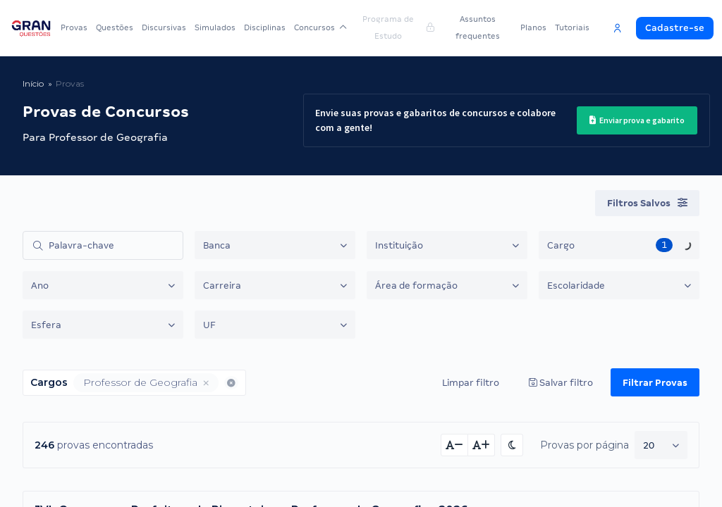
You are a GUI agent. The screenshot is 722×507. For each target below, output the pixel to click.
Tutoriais (572, 27)
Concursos (318, 27)
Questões (114, 27)
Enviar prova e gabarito (632, 120)
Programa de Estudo (396, 27)
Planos (533, 27)
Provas (74, 27)
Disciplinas (265, 27)
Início (33, 83)
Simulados (215, 27)
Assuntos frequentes (476, 27)
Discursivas (164, 27)
